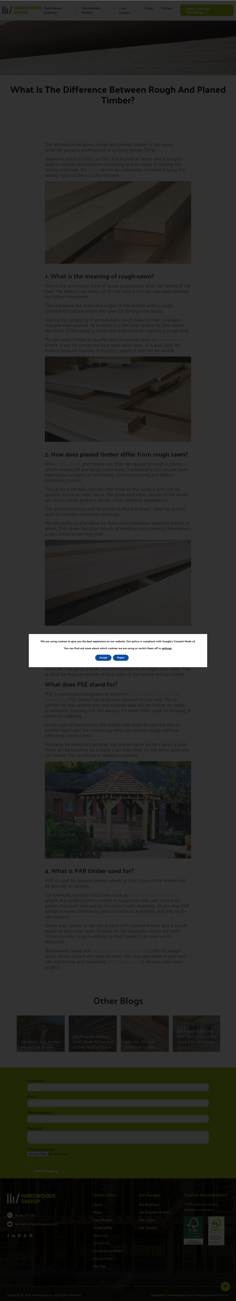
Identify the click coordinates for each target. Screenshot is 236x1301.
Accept (99, 657)
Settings (143, 657)
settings (167, 648)
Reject (121, 657)
